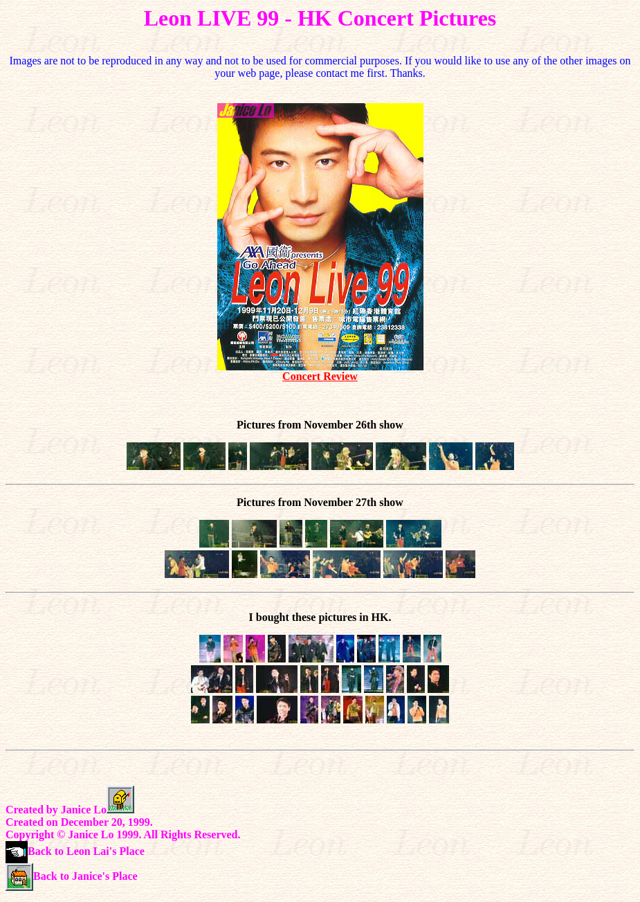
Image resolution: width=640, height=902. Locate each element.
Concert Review (320, 376)
